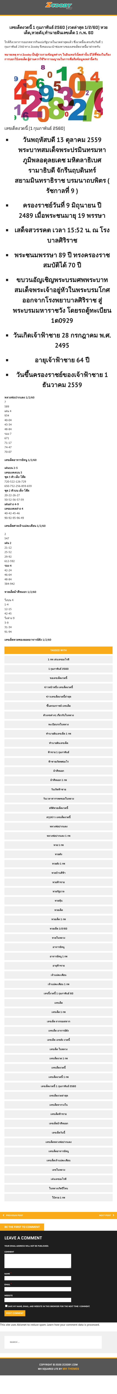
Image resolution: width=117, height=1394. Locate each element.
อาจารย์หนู (58, 961)
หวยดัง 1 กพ (58, 878)
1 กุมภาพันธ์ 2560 (58, 683)
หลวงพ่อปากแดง (58, 840)
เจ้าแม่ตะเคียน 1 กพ (58, 998)
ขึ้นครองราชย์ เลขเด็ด (58, 720)
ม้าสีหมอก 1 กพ (58, 794)
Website (8, 1313)
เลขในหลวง (58, 1184)
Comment (9, 1267)
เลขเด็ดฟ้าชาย (58, 1128)
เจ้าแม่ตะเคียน (58, 989)
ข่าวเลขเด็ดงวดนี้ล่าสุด (58, 711)
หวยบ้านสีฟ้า (58, 887)
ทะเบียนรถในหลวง (58, 738)
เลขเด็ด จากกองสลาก (58, 1035)
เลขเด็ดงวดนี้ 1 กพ (58, 1091)
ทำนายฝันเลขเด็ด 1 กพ (58, 748)
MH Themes (73, 1387)
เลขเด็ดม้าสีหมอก (58, 1137)
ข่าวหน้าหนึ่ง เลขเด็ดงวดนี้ (58, 701)
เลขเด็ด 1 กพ (58, 1026)
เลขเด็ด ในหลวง (58, 1063)
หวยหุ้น (58, 915)
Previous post (15, 1230)
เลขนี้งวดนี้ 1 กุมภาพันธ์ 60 (58, 1007)
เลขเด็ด (58, 1017)
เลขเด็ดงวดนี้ (58, 1082)
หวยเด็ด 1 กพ (58, 933)
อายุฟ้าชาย (59, 980)
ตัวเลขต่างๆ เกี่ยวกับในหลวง (58, 729)
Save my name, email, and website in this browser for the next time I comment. (49, 1324)
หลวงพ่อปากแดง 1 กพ (58, 850)
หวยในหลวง (58, 952)
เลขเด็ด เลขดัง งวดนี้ (58, 1054)
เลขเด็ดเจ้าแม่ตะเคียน (58, 1174)
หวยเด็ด (58, 924)
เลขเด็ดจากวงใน (58, 1119)
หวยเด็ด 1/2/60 (58, 942)
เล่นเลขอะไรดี (58, 1193)
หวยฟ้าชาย (58, 896)
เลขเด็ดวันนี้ (58, 1147)
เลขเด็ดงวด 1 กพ (58, 1072)
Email (7, 1302)
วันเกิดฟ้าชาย (58, 803)
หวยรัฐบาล (58, 905)
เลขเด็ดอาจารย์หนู (58, 1165)
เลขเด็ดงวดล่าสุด (58, 1109)
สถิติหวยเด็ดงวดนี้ (58, 822)
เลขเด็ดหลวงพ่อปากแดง (58, 1156)
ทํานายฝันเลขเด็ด (58, 757)
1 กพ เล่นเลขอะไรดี (58, 673)
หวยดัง (58, 868)
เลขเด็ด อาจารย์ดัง (58, 1045)
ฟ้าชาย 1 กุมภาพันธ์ (58, 766)
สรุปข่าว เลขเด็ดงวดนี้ (58, 831)
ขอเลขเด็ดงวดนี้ (58, 692)
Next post (104, 1230)
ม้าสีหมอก (58, 785)
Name (7, 1291)
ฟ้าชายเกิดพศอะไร (58, 775)
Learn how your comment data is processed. (73, 1342)
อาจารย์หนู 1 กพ (58, 970)
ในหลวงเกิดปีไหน (58, 1202)
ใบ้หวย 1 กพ (58, 1212)
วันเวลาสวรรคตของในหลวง (58, 813)
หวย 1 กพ (58, 859)
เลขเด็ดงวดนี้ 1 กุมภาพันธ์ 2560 (58, 1100)
